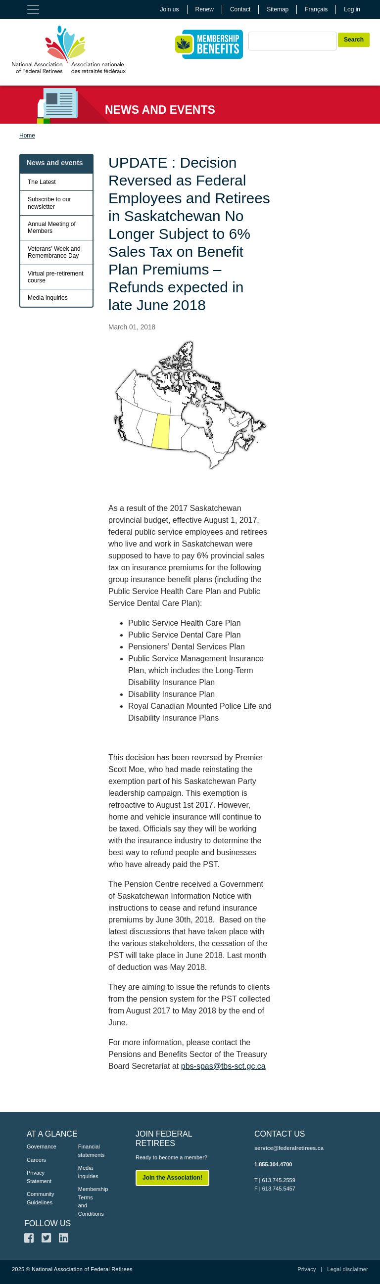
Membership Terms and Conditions (89, 1201)
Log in (352, 9)
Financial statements (89, 1151)
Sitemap (277, 9)
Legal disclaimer (347, 1269)
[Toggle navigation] (33, 9)
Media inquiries (48, 297)
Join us (169, 9)
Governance (37, 1146)
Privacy (306, 1269)
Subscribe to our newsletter (49, 203)
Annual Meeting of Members (52, 227)
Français (316, 9)
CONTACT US (279, 1134)
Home (27, 135)
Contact (240, 9)
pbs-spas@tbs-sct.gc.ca (223, 1066)
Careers (36, 1160)
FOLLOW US (47, 1223)
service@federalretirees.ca (289, 1148)
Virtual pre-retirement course (56, 277)
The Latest (42, 182)
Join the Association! (172, 1177)
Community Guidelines (37, 1198)
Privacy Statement (37, 1177)
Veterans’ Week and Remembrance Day (54, 252)
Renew (204, 9)
